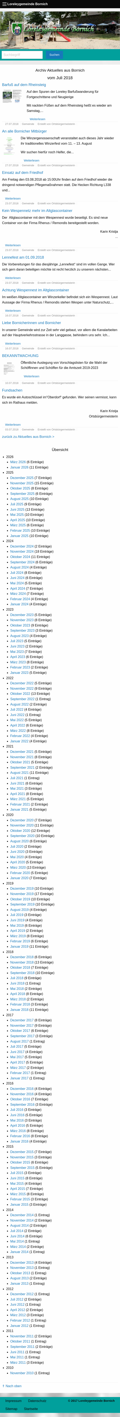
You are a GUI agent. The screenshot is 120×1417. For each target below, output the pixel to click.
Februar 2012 (20, 1320)
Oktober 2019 (20, 899)
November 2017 (22, 1025)
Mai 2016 (17, 1120)
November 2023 (22, 620)
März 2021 (18, 799)
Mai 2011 (17, 1357)
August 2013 (19, 1278)
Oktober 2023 (20, 625)
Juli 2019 (16, 915)
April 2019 (17, 930)
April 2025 (17, 520)
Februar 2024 (20, 599)
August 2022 (19, 704)
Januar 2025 (19, 536)
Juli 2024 (16, 572)
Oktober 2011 (20, 1341)
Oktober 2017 (20, 1030)
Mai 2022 (17, 720)
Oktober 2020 (20, 830)
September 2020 (22, 836)
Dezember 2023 (22, 615)
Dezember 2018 (22, 957)
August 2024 (19, 567)
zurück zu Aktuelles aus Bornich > (28, 437)
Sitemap (11, 1409)
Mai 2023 (17, 651)
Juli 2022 (16, 709)
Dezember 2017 (22, 1020)
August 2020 (19, 841)
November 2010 (22, 1373)
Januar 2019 (19, 946)
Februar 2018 (20, 1004)
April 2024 (17, 588)
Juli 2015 (16, 1173)
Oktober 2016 (20, 1099)
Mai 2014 (17, 1241)
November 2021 (22, 757)
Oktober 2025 (20, 488)
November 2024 (22, 551)
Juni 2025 (17, 509)
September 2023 (22, 630)
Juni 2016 (17, 1115)
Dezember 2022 (22, 683)
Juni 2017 (17, 1052)
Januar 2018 (19, 1009)
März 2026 (18, 462)
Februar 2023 (20, 667)
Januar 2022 (19, 741)
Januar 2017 (19, 1078)
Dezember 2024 (22, 546)
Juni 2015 (17, 1178)
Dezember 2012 (22, 1294)
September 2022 (22, 699)
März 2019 (18, 936)
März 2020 (18, 867)
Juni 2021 (17, 783)
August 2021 (19, 772)
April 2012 (17, 1310)
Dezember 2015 (22, 1152)
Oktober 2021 (20, 762)
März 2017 (18, 1067)
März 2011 (18, 1362)
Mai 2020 (17, 857)
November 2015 (22, 1157)
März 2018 (18, 999)
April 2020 (17, 862)
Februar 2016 (20, 1136)
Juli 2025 (16, 504)
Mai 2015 (17, 1183)
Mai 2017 (17, 1057)
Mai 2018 (17, 988)
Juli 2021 (16, 778)
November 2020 (22, 825)
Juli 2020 (16, 846)
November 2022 (22, 688)
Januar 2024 (19, 604)
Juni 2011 (17, 1352)
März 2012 (18, 1315)
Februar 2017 (20, 1073)
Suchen (54, 54)
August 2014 (19, 1225)
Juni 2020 (17, 851)
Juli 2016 (16, 1109)
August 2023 (19, 636)
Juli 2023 (16, 641)
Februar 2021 (20, 804)
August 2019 (19, 909)
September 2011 (22, 1346)
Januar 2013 (19, 1283)
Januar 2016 (19, 1141)
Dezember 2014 (22, 1215)
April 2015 (17, 1188)
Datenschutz (37, 1401)
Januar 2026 (19, 467)
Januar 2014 (19, 1252)
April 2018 (17, 994)
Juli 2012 (16, 1299)
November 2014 (22, 1220)
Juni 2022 (17, 715)
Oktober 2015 (20, 1162)
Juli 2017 (16, 1046)
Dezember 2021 (22, 751)
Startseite (31, 1409)
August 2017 (19, 1041)
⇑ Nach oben (12, 1386)
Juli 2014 (16, 1231)
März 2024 (18, 593)
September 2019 (22, 904)
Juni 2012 (17, 1304)
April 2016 (17, 1125)
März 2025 (18, 525)
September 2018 (22, 973)
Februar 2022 (20, 736)
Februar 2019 (20, 941)
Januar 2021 (19, 809)
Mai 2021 (17, 788)
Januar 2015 (19, 1204)
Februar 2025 (20, 530)
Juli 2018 (16, 978)
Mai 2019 (17, 925)
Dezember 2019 (22, 888)
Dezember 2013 (22, 1262)
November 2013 (22, 1267)
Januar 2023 (19, 672)
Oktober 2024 (20, 557)
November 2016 (22, 1094)
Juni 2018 (17, 983)
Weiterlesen (37, 119)
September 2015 (22, 1167)
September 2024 (22, 562)
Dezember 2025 (22, 478)
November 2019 (22, 894)
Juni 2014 (17, 1236)
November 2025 (22, 483)
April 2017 (17, 1062)
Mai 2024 (17, 583)
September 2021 (22, 767)
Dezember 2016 (22, 1088)
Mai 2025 (17, 514)
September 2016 (22, 1104)
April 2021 (17, 794)
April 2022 (17, 725)
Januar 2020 (19, 878)
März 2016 (18, 1131)
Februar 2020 (20, 873)
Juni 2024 (17, 578)
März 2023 (18, 662)
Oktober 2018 (20, 967)
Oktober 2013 (20, 1273)
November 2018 (22, 962)
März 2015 (18, 1194)
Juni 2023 (17, 646)
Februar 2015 (20, 1199)
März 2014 (18, 1246)
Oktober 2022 (20, 693)
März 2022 (18, 730)
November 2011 (22, 1336)
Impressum (13, 1401)
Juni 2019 (17, 920)
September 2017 (22, 1036)
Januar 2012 (19, 1325)
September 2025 (22, 493)
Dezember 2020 (22, 820)
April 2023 (17, 657)
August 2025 (19, 499)
